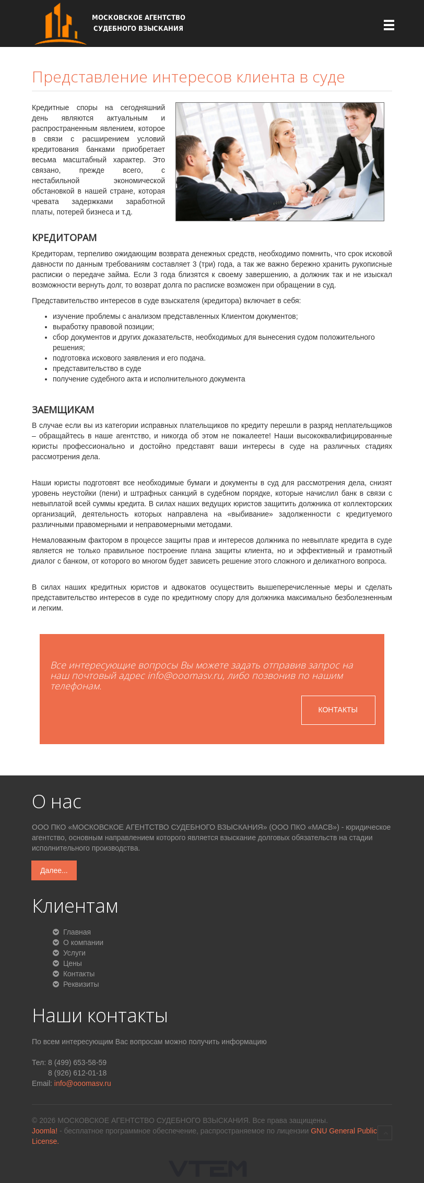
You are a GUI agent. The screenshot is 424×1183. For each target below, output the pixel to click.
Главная (76, 932)
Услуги (73, 953)
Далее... (54, 870)
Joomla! (44, 1131)
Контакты (338, 710)
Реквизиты (80, 984)
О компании (82, 942)
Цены (71, 963)
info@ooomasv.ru (82, 1083)
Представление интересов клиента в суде (188, 76)
